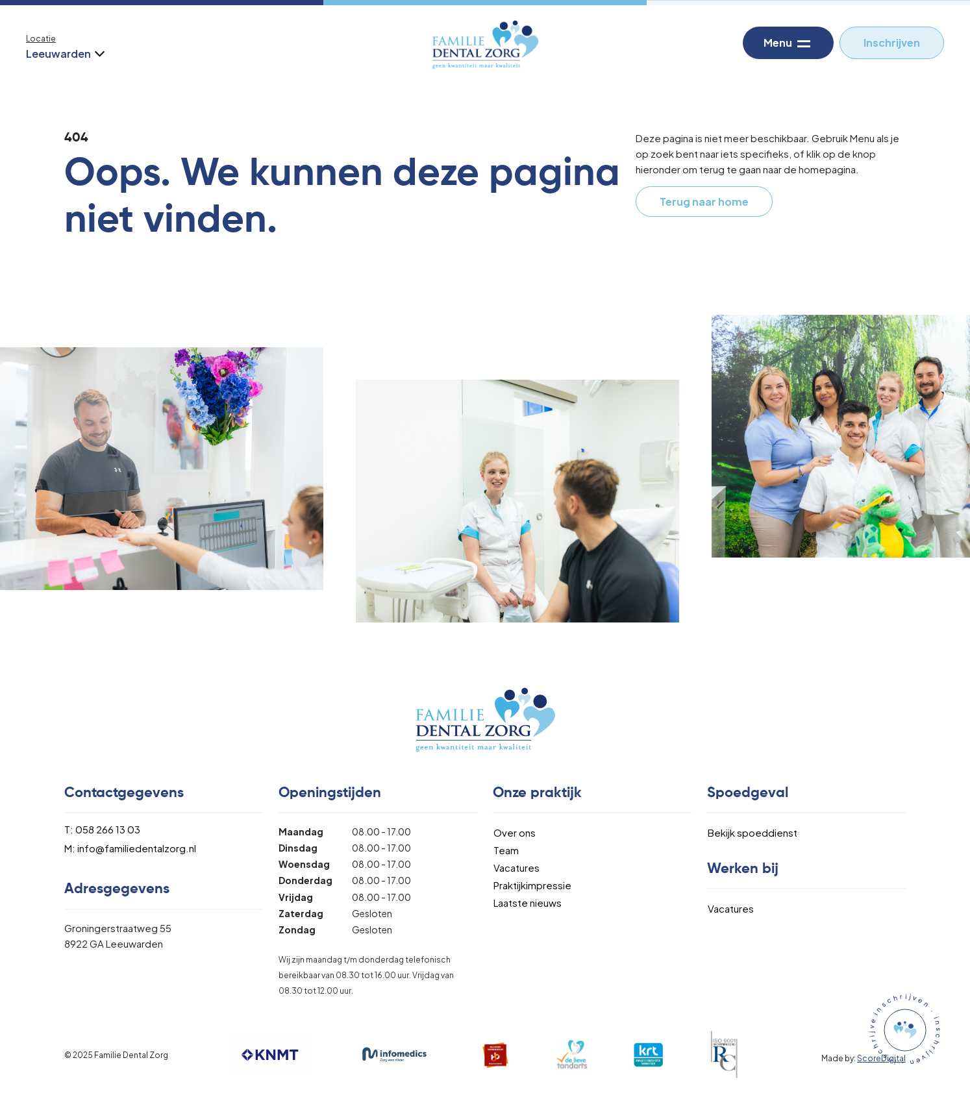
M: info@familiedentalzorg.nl (130, 848)
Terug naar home (704, 201)
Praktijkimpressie (532, 885)
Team (506, 850)
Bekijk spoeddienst (752, 832)
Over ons (514, 832)
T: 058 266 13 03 (102, 829)
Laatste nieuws (527, 902)
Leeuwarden (64, 53)
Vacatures (516, 867)
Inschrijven (892, 42)
